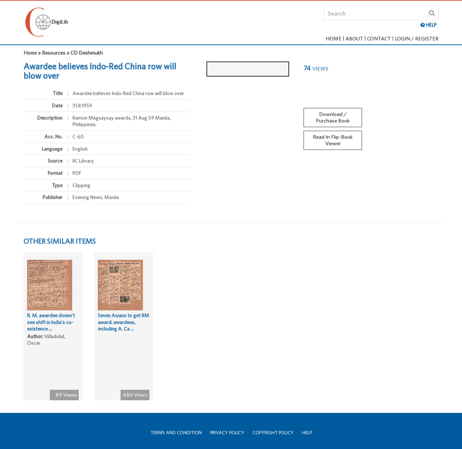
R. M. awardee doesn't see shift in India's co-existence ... (51, 323)
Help (307, 432)
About (354, 38)
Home (333, 38)
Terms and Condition (176, 432)
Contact (379, 38)
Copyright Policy (273, 432)
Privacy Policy (227, 432)
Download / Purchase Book (333, 115)
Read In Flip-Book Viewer (333, 138)
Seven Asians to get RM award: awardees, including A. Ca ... (123, 323)
